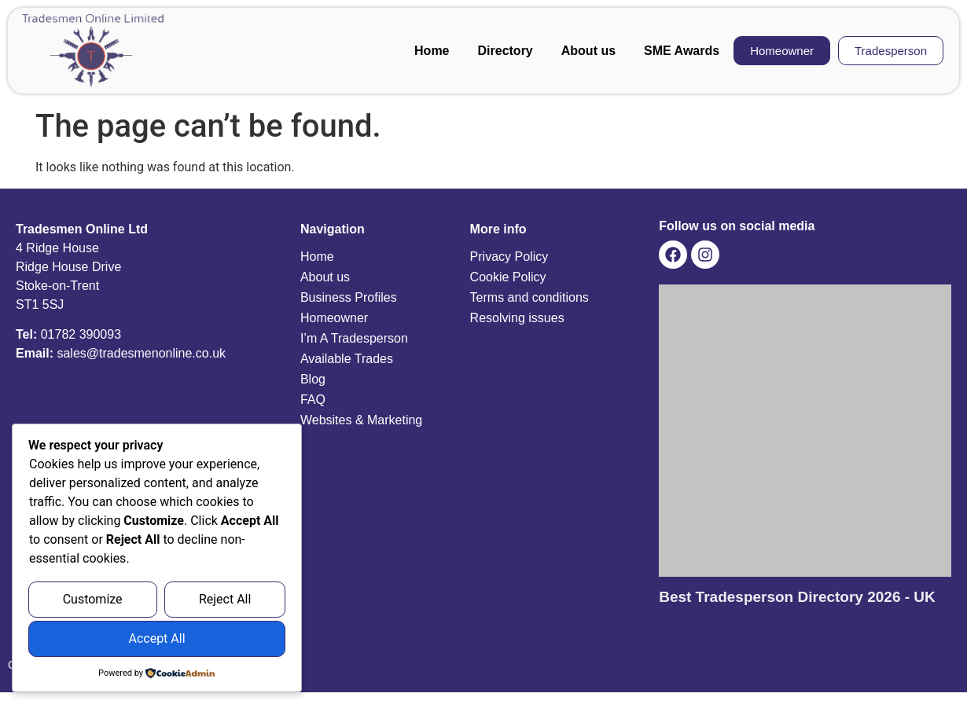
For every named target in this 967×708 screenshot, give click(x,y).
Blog (312, 379)
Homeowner (334, 318)
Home (431, 50)
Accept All (156, 639)
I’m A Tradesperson (354, 338)
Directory (505, 50)
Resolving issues (517, 318)
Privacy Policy (509, 256)
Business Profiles (348, 297)
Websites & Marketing (361, 420)
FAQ (312, 399)
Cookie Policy (508, 277)
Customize (93, 599)
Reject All (225, 599)
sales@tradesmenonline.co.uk (141, 353)
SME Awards (681, 50)
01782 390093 (81, 334)
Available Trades (346, 358)
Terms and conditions (529, 297)
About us (588, 50)
